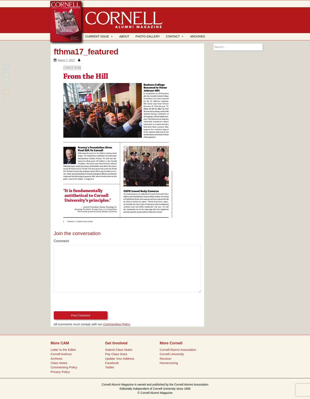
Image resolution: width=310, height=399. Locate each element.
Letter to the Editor (63, 349)
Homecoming (169, 363)
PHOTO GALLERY (147, 36)
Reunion (165, 358)
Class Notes (58, 363)
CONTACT (175, 36)
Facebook (112, 363)
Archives (56, 358)
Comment (61, 241)
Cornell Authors (61, 354)
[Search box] (238, 46)
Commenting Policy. (116, 324)
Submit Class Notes (118, 349)
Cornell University (172, 354)
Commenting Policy (63, 367)
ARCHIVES (197, 36)
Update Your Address (119, 358)
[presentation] (85, 303)
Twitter (109, 367)
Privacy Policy (60, 372)
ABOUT (124, 36)
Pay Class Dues (116, 354)
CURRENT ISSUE (99, 36)
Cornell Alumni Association (178, 349)
